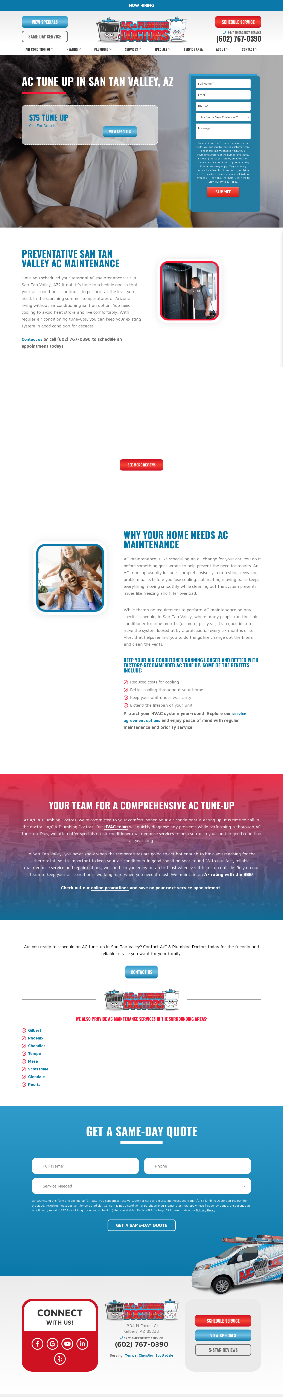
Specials (160, 49)
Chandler (37, 1045)
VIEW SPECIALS (45, 22)
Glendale (37, 1076)
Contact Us (141, 972)
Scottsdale (39, 1068)
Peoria (34, 1084)
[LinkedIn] (72, 1342)
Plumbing (101, 49)
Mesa (33, 1061)
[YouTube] (60, 1342)
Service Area (193, 49)
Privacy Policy (228, 181)
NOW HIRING (141, 5)
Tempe (35, 1053)
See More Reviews (142, 465)
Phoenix (36, 1037)
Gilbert (35, 1030)
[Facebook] (35, 1342)
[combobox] (223, 117)
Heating (72, 49)
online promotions (110, 887)
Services (131, 49)
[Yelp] (85, 1342)
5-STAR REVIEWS (223, 1345)
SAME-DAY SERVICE (44, 36)
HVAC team (116, 826)
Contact (248, 49)
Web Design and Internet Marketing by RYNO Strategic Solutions (141, 1392)
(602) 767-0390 (238, 38)
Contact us (33, 339)
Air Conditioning (38, 49)
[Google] (47, 1342)
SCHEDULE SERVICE (238, 22)
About (220, 49)
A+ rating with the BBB (228, 874)
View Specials (120, 128)
